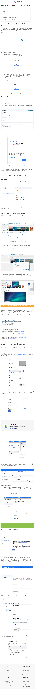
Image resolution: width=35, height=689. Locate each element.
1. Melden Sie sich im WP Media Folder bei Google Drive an (12, 10)
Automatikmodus (6, 11)
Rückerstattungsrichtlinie (9, 681)
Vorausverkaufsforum (26, 671)
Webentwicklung (26, 668)
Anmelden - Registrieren (9, 684)
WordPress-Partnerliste (26, 682)
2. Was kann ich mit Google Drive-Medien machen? (11, 14)
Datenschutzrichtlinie (9, 679)
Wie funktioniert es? (6, 16)
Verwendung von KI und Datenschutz (26, 674)
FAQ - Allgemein (9, 673)
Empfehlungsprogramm (9, 671)
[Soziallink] (23, 686)
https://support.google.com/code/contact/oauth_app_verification (12, 315)
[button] (1, 1)
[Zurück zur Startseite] (17, 1)
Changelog (9, 670)
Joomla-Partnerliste (26, 681)
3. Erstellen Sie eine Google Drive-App (8, 19)
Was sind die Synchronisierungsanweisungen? (10, 17)
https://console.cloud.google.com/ (21, 354)
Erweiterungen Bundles (26, 679)
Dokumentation (26, 673)
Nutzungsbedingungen (9, 668)
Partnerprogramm (26, 684)
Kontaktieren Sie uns (9, 685)
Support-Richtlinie (26, 670)
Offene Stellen (9, 682)
